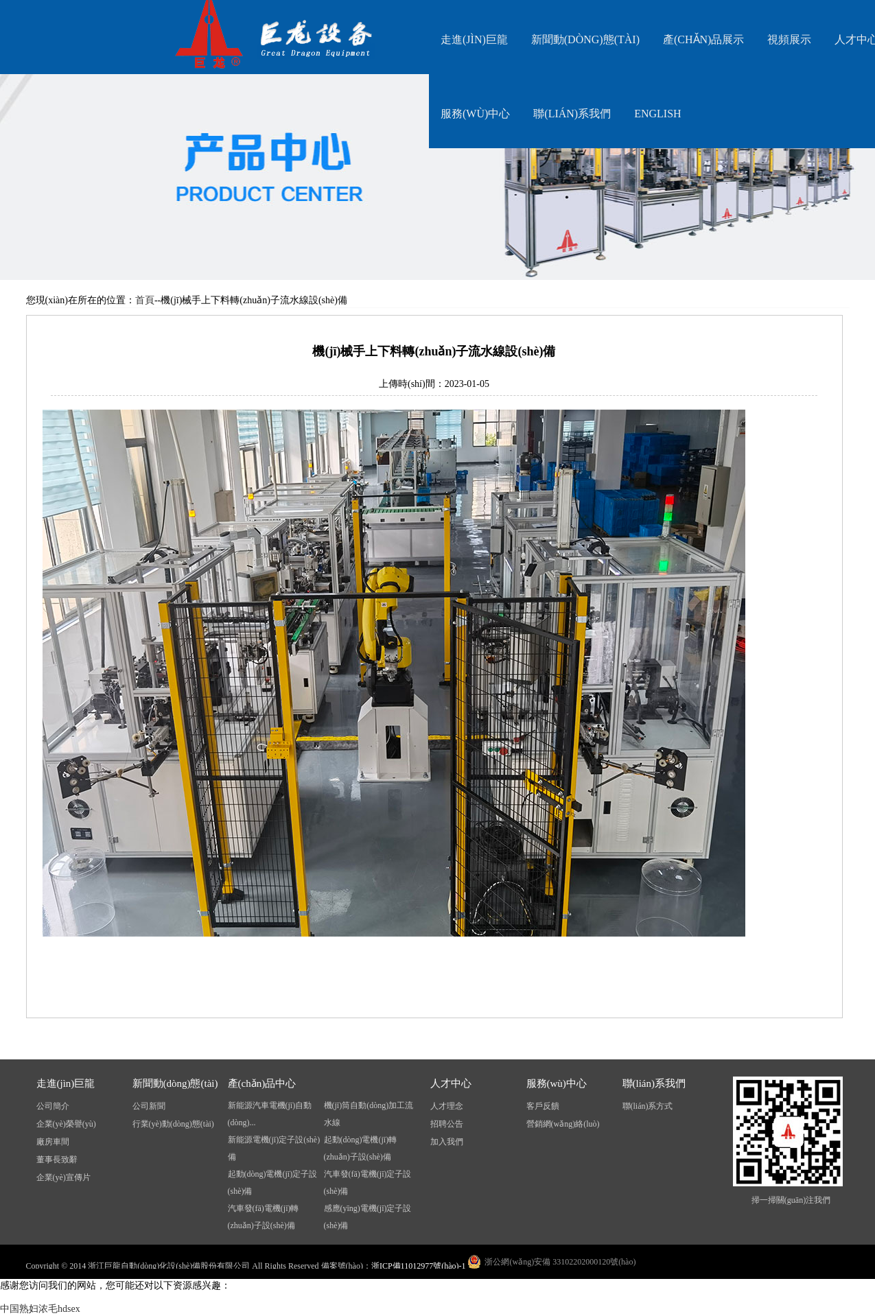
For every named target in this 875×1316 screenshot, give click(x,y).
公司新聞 (148, 1106)
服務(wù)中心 (475, 113)
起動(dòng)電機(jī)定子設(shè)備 (273, 1182)
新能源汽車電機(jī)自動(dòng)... (270, 1114)
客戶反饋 (542, 1106)
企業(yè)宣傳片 (63, 1177)
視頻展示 (789, 39)
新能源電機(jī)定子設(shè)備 (274, 1148)
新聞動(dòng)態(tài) (585, 39)
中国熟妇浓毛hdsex (40, 1309)
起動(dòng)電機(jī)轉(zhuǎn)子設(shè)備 (360, 1148)
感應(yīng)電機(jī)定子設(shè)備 (368, 1216)
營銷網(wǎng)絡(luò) (563, 1124)
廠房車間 (52, 1142)
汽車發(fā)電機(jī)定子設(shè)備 (368, 1182)
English (657, 113)
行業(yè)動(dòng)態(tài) (173, 1124)
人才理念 (446, 1106)
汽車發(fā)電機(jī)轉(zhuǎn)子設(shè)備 (263, 1216)
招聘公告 (446, 1124)
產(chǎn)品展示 (703, 39)
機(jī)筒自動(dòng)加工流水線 (369, 1114)
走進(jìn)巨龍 (474, 39)
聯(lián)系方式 (647, 1106)
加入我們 (446, 1142)
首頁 (144, 300)
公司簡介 (52, 1106)
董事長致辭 (57, 1159)
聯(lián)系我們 (572, 113)
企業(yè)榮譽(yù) (66, 1124)
